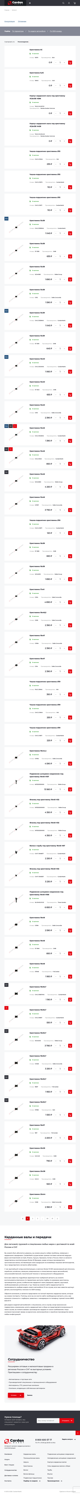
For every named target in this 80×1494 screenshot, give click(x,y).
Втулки (50, 1474)
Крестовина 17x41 (37, 589)
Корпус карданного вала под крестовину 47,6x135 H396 (47, 97)
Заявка (29, 1395)
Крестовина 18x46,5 (38, 612)
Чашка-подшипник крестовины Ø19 (45, 682)
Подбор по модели (31, 1481)
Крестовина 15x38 (37, 221)
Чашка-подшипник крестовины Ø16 (45, 520)
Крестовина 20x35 (37, 1148)
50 (47, 1218)
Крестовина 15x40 (37, 359)
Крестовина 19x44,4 (38, 751)
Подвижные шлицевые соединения (60, 1454)
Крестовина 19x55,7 (38, 987)
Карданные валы (29, 1454)
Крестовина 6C (36, 50)
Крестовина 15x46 (37, 428)
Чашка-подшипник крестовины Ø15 (45, 151)
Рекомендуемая (23, 42)
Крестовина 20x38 (37, 1171)
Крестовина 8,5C (37, 73)
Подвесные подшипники (32, 1478)
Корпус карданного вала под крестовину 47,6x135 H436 (47, 125)
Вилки (25, 1470)
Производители (54, 1481)
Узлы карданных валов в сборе (58, 1466)
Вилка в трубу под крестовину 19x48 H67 (47, 846)
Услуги (6, 1459)
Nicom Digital (71, 1491)
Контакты (7, 1481)
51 (52, 1218)
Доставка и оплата (11, 1475)
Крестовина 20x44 (37, 1194)
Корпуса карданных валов (56, 1462)
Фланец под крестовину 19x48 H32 (44, 800)
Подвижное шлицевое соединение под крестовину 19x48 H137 (46, 775)
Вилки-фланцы (28, 1474)
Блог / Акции (9, 1465)
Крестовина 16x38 (37, 543)
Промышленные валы (31, 1458)
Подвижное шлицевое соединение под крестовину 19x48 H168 (46, 893)
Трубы (49, 1470)
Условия (16, 1395)
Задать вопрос (69, 1439)
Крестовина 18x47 (37, 635)
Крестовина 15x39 (37, 313)
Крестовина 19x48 (37, 918)
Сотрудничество (10, 1470)
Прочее (50, 1478)
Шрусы (26, 1462)
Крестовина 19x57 (37, 1125)
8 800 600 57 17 (43, 1440)
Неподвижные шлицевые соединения (61, 1458)
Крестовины (28, 1466)
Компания (8, 1454)
